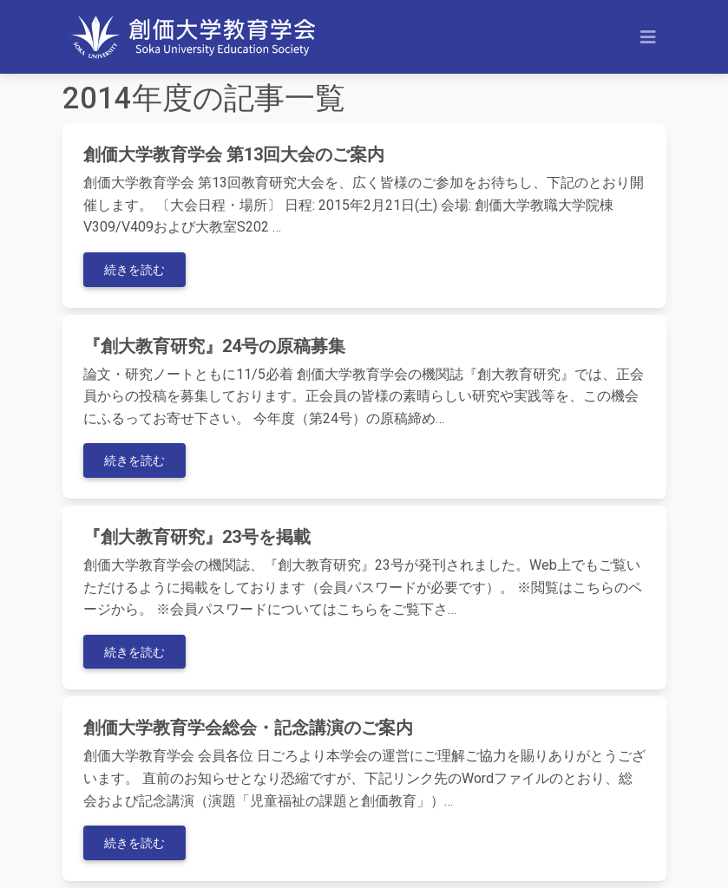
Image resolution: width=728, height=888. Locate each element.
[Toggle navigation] (648, 37)
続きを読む (134, 270)
